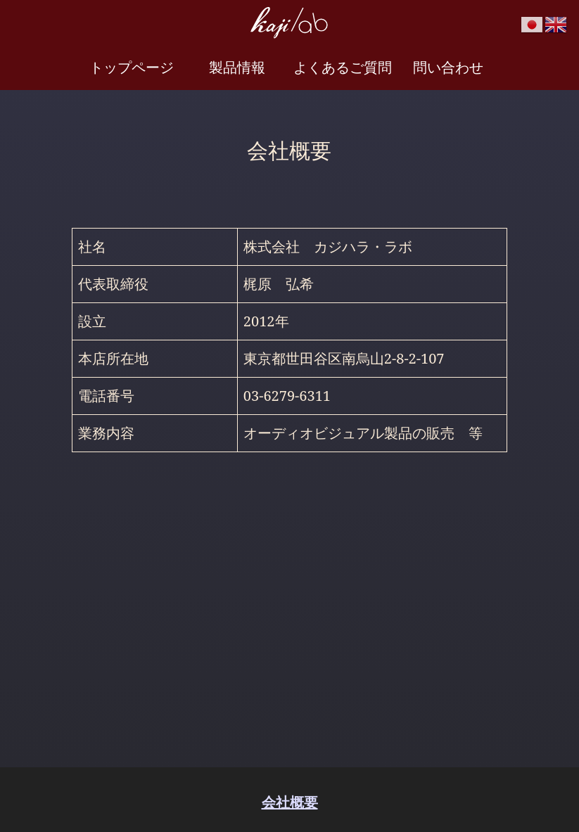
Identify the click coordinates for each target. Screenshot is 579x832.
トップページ (131, 67)
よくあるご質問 (342, 67)
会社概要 (290, 802)
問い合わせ (448, 67)
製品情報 (237, 67)
